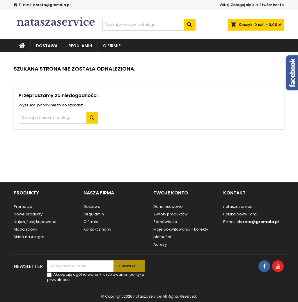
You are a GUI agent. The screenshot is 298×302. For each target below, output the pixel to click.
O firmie (111, 46)
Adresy (160, 244)
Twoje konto (170, 192)
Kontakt (234, 192)
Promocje (23, 206)
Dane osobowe (168, 206)
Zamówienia (165, 221)
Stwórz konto (271, 4)
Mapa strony (25, 229)
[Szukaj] (149, 25)
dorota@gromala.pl (52, 4)
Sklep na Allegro (29, 237)
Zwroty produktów (170, 214)
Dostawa (47, 46)
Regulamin (80, 46)
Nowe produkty (28, 214)
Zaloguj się (241, 4)
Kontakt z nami (97, 229)
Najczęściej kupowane (35, 221)
